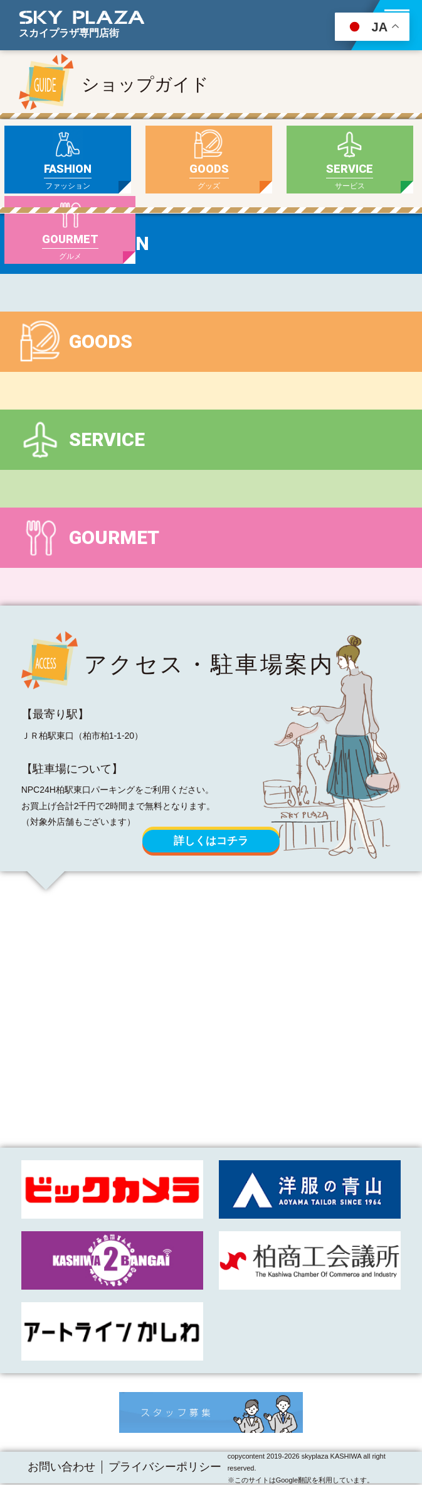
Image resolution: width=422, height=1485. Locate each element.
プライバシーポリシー (164, 1467)
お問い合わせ (61, 1467)
